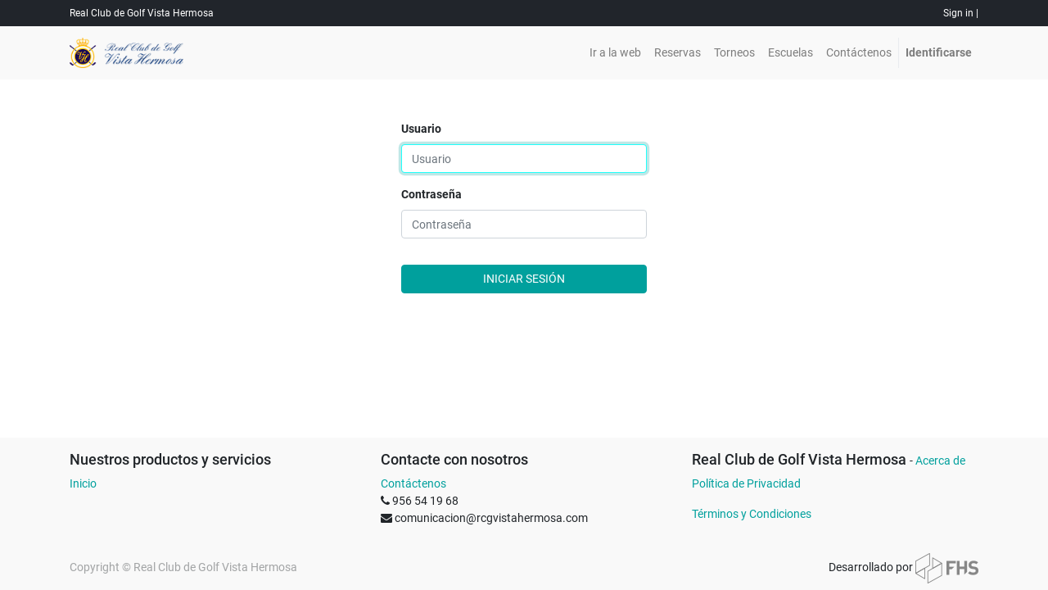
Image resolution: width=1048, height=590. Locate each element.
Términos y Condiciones (751, 513)
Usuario (421, 128)
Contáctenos (413, 483)
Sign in (958, 13)
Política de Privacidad (746, 483)
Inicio (83, 483)
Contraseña (431, 194)
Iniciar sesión (524, 278)
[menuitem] (615, 53)
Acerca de (940, 460)
